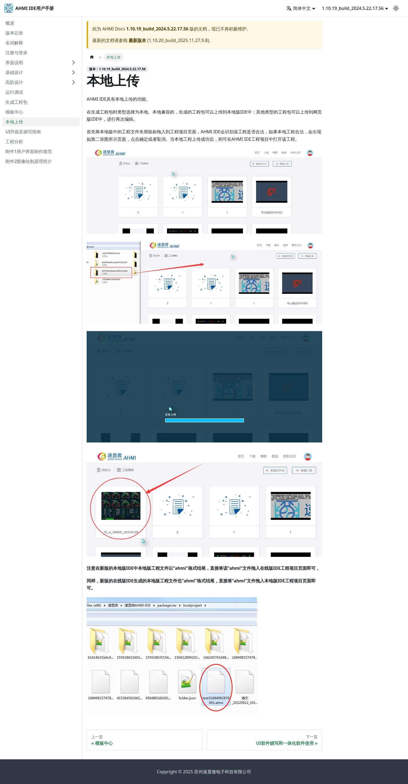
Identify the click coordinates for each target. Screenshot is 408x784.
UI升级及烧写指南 (23, 132)
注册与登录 (16, 53)
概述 (9, 23)
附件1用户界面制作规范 (28, 151)
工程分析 (14, 142)
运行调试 (14, 92)
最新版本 (137, 40)
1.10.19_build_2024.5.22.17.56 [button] (353, 8)
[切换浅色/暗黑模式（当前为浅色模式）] (396, 8)
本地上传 (14, 122)
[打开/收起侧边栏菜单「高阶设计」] (73, 82)
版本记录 (14, 33)
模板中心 (14, 112)
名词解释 (14, 43)
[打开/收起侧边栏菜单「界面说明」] (73, 62)
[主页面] (92, 57)
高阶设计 (14, 82)
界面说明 (14, 63)
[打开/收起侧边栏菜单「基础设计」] (73, 72)
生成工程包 (16, 102)
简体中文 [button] (298, 8)
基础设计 (14, 72)
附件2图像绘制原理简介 (28, 161)
